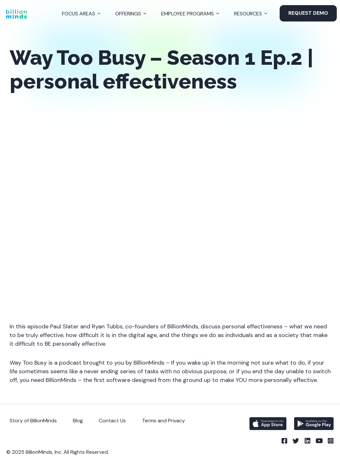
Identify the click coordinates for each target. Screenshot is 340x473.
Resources (248, 13)
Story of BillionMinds (33, 420)
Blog (78, 420)
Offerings (128, 13)
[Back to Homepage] (16, 14)
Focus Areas (78, 13)
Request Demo (308, 13)
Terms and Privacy (163, 420)
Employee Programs (187, 13)
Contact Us (112, 420)
